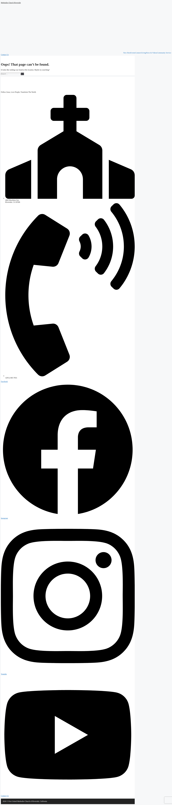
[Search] (22, 74)
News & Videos (151, 53)
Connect (138, 53)
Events (132, 53)
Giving (143, 53)
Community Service (164, 53)
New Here (126, 53)
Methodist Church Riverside (11, 3)
